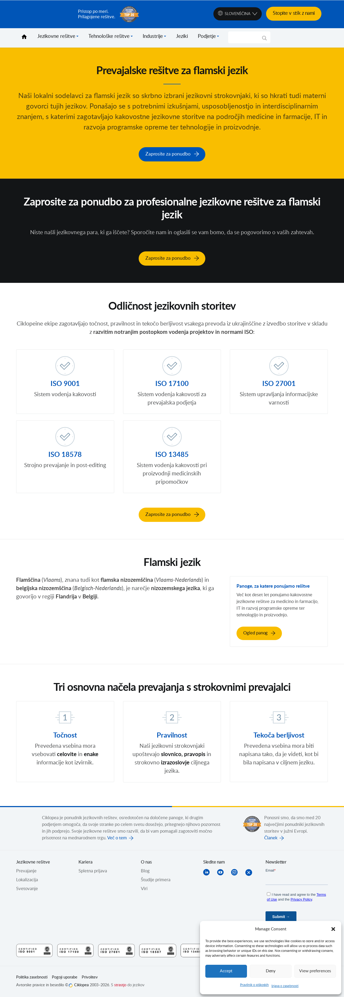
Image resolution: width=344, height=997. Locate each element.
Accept (226, 971)
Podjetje (207, 36)
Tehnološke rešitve (109, 36)
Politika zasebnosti (32, 977)
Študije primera (155, 879)
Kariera (85, 862)
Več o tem (117, 838)
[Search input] (246, 37)
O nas (146, 862)
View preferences (315, 971)
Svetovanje (27, 888)
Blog (145, 871)
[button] (333, 929)
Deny (270, 971)
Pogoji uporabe (64, 977)
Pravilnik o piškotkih (254, 985)
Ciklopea (45, 14)
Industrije (153, 36)
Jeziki (182, 36)
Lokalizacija (27, 879)
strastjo (120, 985)
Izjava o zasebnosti (285, 986)
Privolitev (90, 977)
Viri (144, 888)
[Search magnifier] (264, 40)
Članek (270, 838)
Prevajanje (26, 871)
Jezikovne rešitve (56, 36)
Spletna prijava (92, 871)
